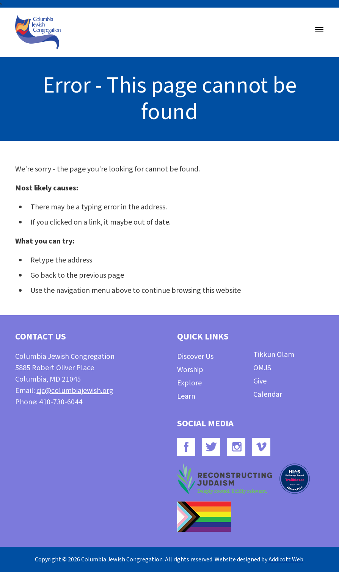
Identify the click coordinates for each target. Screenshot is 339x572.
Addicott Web (285, 559)
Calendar (267, 394)
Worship (190, 370)
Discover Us (195, 356)
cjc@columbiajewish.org (74, 390)
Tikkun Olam (273, 354)
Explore (189, 383)
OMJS (262, 368)
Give (260, 381)
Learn (186, 396)
